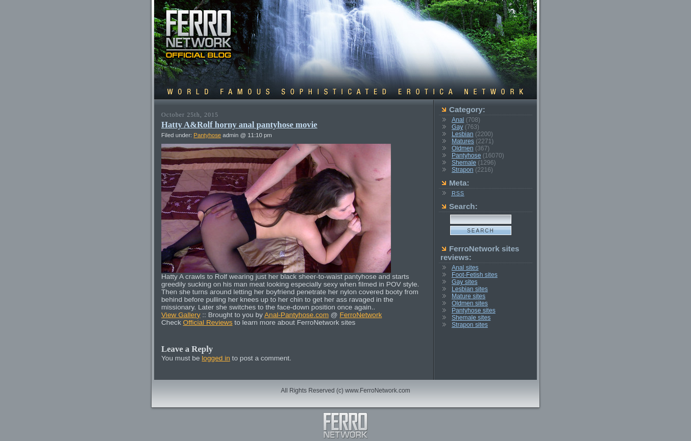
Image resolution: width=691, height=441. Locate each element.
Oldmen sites (470, 303)
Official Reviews (208, 322)
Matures (463, 141)
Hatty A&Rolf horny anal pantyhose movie (239, 124)
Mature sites (468, 296)
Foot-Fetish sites (475, 274)
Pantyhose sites (474, 310)
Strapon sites (470, 324)
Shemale (464, 162)
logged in (216, 358)
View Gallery (181, 315)
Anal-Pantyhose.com (296, 315)
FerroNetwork (361, 315)
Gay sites (465, 282)
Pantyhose (207, 135)
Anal (458, 119)
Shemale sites (471, 317)
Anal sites (465, 267)
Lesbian (463, 134)
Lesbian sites (470, 289)
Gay (457, 127)
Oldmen (463, 148)
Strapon (463, 169)
